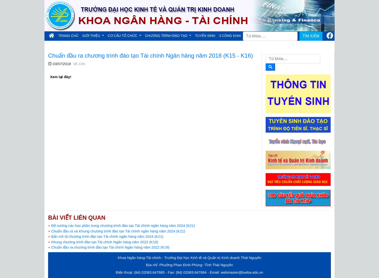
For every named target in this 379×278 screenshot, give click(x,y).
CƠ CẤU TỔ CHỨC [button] (123, 36)
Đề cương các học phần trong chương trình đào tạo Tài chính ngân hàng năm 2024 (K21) (121, 226)
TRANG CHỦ (69, 35)
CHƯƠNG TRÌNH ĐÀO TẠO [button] (167, 36)
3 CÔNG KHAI (230, 36)
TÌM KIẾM (311, 36)
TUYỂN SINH (205, 36)
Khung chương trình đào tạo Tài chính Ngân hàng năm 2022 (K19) (103, 242)
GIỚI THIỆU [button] (91, 36)
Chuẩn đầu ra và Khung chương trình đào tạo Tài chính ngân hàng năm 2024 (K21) (116, 231)
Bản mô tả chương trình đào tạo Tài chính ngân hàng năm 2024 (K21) (105, 236)
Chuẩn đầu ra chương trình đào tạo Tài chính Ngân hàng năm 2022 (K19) (108, 247)
